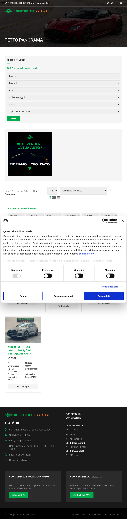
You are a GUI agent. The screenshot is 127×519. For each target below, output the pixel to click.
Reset (13, 118)
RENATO (72, 434)
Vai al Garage (18, 494)
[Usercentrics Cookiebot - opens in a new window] (104, 220)
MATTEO (72, 454)
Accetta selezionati (63, 296)
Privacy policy (79, 514)
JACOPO (72, 429)
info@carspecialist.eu (41, 3)
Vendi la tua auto (82, 494)
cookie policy (86, 253)
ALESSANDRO (74, 439)
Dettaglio (23, 302)
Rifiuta (23, 296)
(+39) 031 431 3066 (15, 3)
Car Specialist (27, 514)
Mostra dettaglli (109, 286)
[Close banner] (123, 221)
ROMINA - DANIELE (77, 447)
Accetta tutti (104, 296)
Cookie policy (115, 514)
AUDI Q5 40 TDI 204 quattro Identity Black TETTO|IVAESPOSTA (20, 350)
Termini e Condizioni (97, 514)
